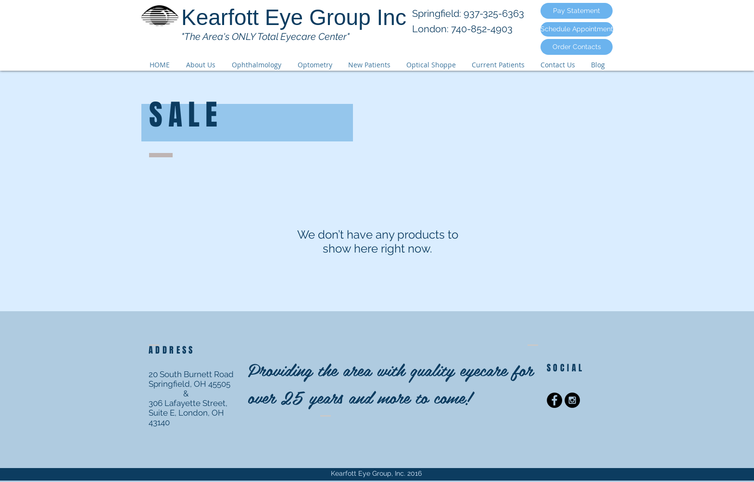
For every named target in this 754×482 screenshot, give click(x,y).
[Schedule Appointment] (576, 29)
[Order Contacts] (576, 47)
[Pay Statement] (576, 11)
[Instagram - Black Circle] (572, 400)
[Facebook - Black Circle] (554, 400)
